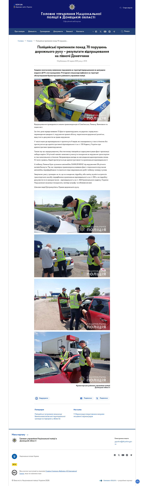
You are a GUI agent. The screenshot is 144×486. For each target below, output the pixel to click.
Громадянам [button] (45, 31)
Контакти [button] (80, 31)
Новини (29, 41)
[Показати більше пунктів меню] (93, 31)
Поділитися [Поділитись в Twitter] (104, 398)
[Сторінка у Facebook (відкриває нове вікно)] (96, 31)
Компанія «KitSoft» (110, 480)
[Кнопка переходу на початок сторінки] (136, 481)
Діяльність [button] (32, 31)
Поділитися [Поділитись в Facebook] (89, 398)
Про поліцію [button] (20, 31)
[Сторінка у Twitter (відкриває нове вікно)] (100, 31)
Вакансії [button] (69, 31)
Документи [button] (58, 31)
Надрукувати (42, 398)
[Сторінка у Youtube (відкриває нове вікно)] (105, 31)
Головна (21, 41)
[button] (20, 435)
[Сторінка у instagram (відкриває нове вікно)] (109, 31)
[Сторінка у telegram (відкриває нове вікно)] (114, 31)
